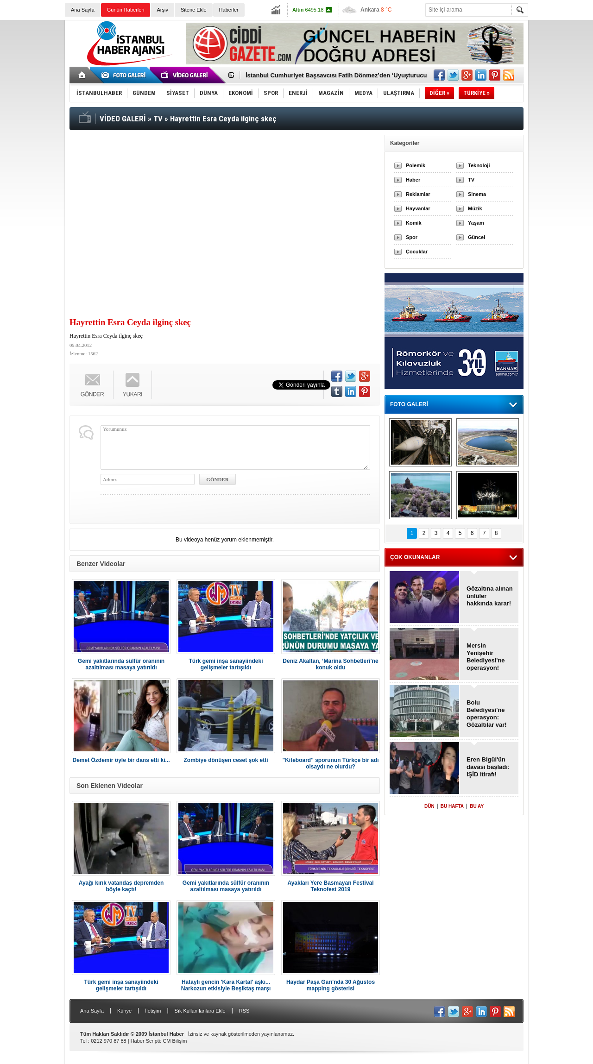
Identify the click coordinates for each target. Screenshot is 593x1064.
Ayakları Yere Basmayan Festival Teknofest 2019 (330, 886)
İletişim (153, 1011)
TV (471, 180)
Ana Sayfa (83, 10)
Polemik (415, 165)
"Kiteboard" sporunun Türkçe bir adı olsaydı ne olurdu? (330, 763)
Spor (411, 237)
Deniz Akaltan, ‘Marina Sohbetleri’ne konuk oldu (330, 664)
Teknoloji (479, 165)
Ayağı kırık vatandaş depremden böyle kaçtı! (121, 886)
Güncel (476, 237)
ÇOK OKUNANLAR (415, 557)
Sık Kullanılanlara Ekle (200, 1011)
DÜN (429, 806)
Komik (414, 223)
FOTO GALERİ (409, 404)
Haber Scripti (145, 1041)
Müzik (475, 208)
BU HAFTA (452, 806)
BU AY (477, 806)
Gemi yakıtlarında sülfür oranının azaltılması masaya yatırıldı (121, 664)
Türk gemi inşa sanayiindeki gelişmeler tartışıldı (226, 664)
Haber (413, 180)
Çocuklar (417, 251)
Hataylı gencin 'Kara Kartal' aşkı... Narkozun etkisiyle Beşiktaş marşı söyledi (226, 985)
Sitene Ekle (194, 10)
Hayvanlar (418, 208)
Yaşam (476, 223)
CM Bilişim (175, 1041)
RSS (244, 1011)
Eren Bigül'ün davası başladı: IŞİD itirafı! (488, 767)
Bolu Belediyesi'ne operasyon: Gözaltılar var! (487, 713)
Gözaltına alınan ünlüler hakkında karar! (490, 596)
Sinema (477, 194)
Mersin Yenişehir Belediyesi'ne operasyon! (486, 656)
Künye (124, 1011)
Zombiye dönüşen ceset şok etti (225, 760)
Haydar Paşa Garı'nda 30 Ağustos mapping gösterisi (330, 985)
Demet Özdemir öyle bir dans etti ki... (121, 760)
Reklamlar (418, 194)
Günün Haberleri (126, 10)
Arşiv (162, 10)
